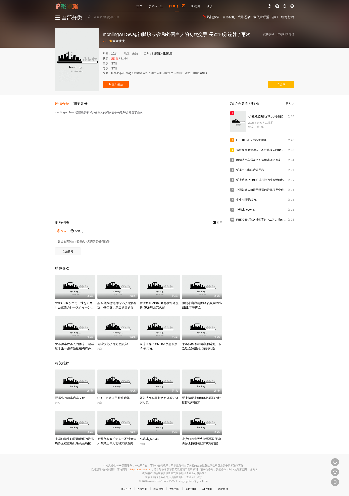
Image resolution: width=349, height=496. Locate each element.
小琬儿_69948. (149, 438)
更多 (290, 103)
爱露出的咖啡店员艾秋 (70, 397)
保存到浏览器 (285, 34)
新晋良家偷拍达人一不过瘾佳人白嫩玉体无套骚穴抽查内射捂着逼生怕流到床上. (116, 442)
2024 (114, 53)
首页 (139, 6)
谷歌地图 (207, 488)
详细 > (203, 73)
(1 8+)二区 (177, 6)
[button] (64, 103)
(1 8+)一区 (156, 6)
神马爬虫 (158, 488)
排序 (217, 221)
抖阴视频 (167, 53)
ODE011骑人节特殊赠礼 (113, 397)
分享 (281, 84)
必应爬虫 (223, 488)
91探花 (156, 53)
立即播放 (116, 84)
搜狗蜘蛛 (174, 488)
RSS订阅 (126, 488)
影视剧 (195, 6)
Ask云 (77, 230)
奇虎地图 (190, 488)
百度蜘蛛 (142, 488)
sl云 (62, 230)
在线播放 (68, 250)
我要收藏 (268, 34)
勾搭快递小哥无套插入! (112, 343)
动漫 (210, 6)
